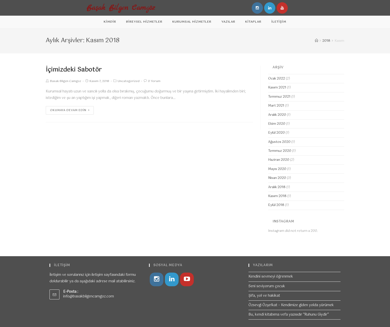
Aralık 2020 (277, 115)
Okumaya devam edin (70, 110)
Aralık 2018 (277, 187)
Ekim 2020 (276, 123)
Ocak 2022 (276, 78)
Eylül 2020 (276, 132)
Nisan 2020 (277, 178)
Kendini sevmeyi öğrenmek (270, 277)
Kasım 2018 (277, 196)
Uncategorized (129, 81)
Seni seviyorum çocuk (266, 286)
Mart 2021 (276, 105)
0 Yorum (154, 81)
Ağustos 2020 (279, 142)
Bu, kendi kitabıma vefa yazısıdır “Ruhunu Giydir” (288, 315)
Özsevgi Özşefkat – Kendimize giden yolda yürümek (291, 305)
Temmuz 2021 (279, 96)
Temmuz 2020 (279, 151)
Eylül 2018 (276, 205)
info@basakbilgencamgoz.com (88, 296)
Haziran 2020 (278, 160)
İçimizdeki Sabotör (74, 70)
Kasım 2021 (277, 87)
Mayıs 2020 (277, 169)
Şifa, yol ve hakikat (264, 296)
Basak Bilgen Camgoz (65, 81)
